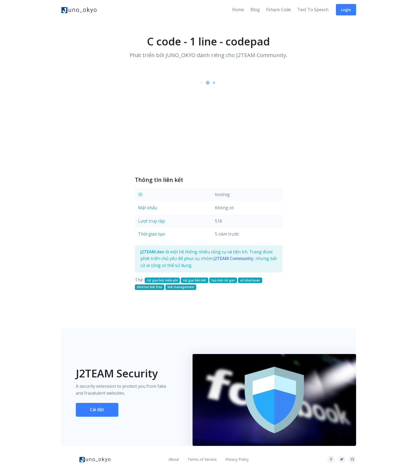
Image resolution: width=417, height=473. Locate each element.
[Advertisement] (208, 130)
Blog (255, 9)
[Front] (79, 9)
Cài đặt (97, 409)
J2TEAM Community (233, 258)
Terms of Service (202, 459)
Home (238, 9)
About (174, 459)
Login (346, 9)
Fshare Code (278, 9)
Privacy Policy (237, 459)
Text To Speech (312, 9)
